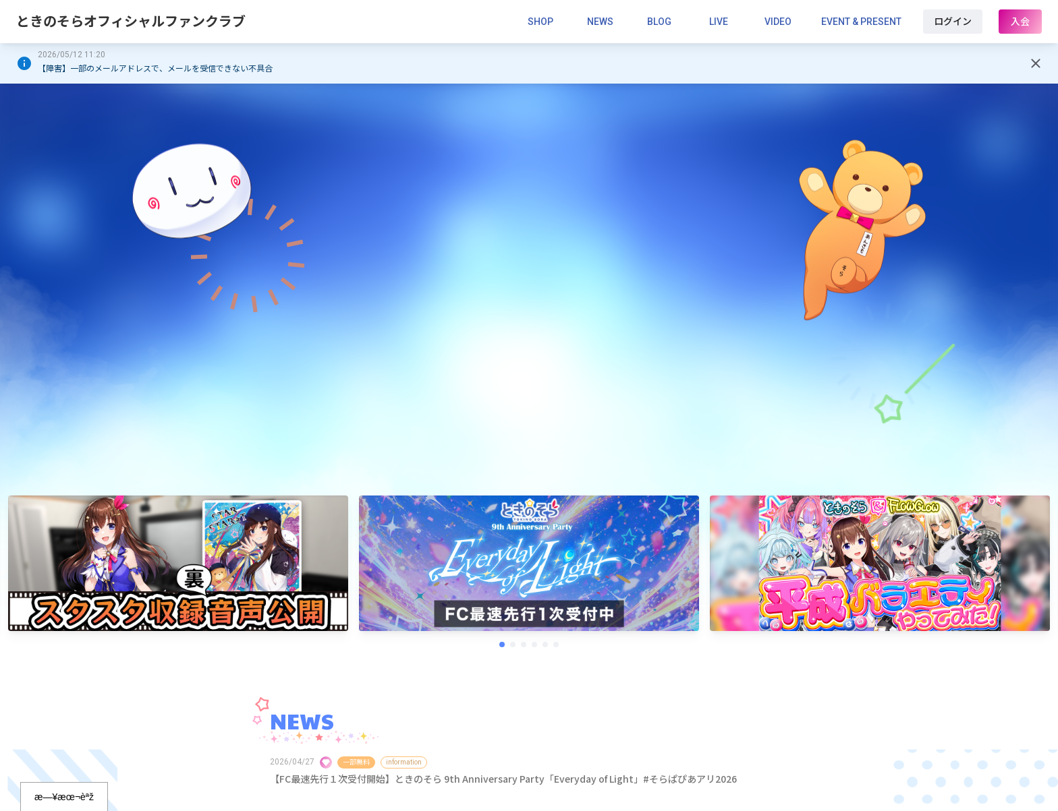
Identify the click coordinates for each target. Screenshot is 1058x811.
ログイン (952, 21)
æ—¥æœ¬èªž (64, 796)
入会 (1020, 21)
